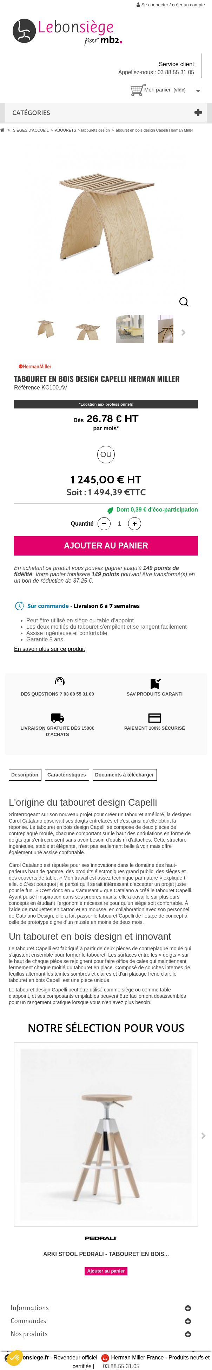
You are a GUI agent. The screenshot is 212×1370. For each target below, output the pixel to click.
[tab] (24, 774)
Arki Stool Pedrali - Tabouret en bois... (106, 1254)
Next (183, 332)
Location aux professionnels (107, 404)
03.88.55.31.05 (121, 1366)
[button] (14, 1358)
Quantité (82, 524)
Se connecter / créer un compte (171, 4)
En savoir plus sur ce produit (49, 649)
